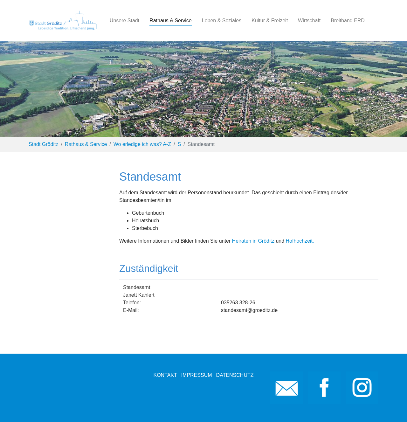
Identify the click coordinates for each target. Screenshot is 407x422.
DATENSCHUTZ (235, 375)
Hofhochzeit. (300, 241)
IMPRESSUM (196, 375)
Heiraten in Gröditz (253, 241)
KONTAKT (165, 375)
